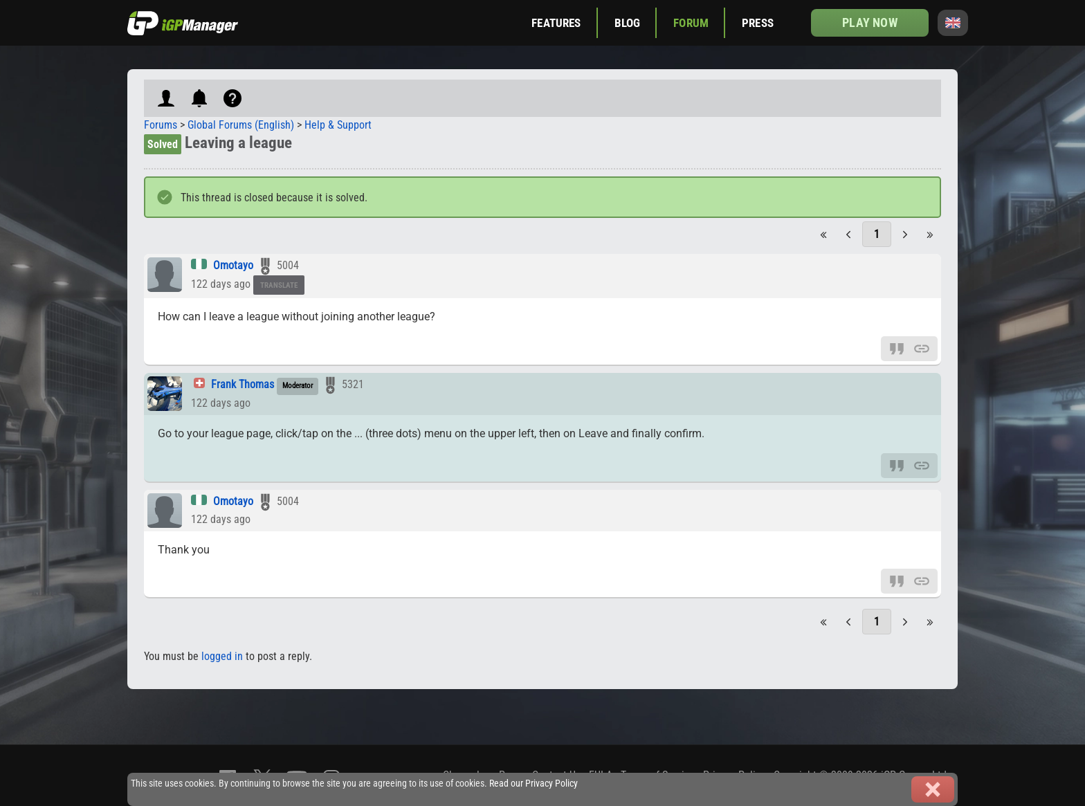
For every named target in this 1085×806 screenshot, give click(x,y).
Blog (627, 23)
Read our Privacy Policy (533, 783)
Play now (869, 22)
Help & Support (338, 124)
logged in (222, 656)
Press (758, 23)
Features (556, 23)
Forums (160, 124)
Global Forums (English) (241, 124)
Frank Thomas (242, 384)
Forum (691, 23)
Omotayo (233, 265)
